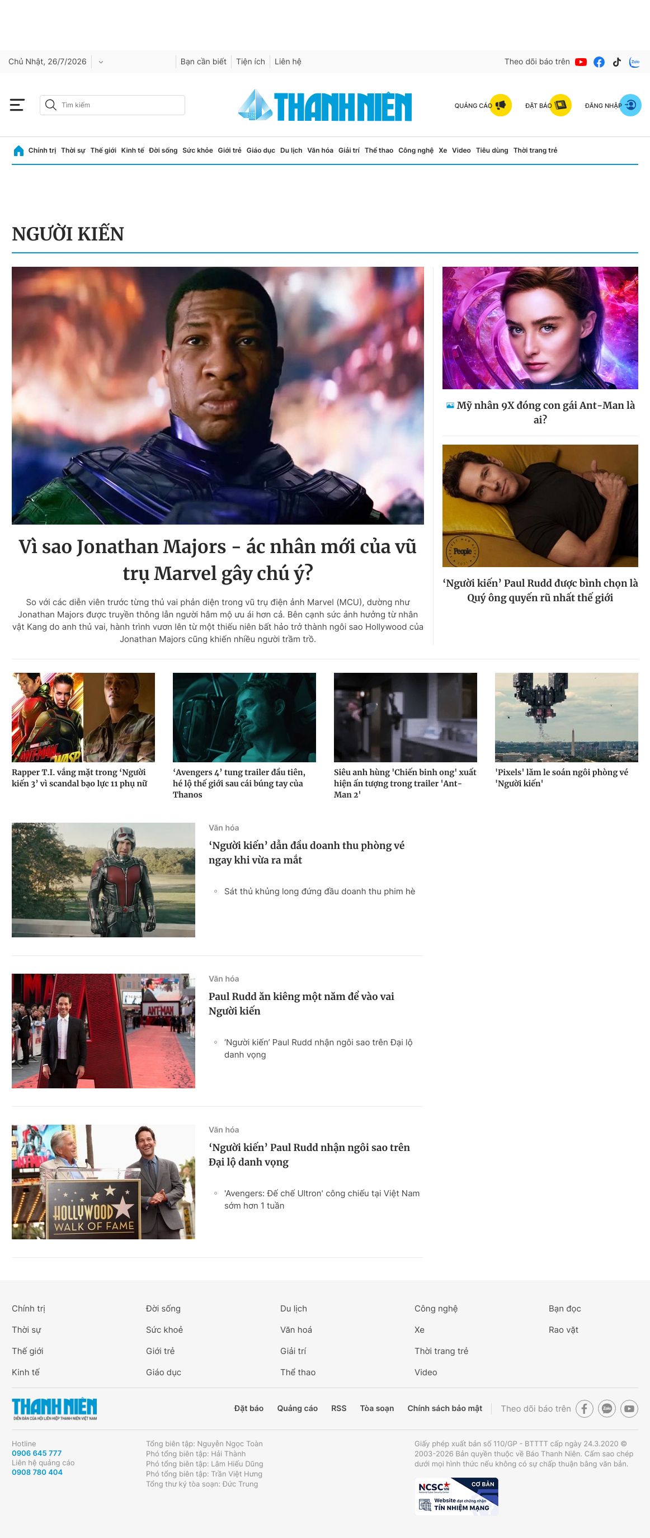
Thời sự (73, 150)
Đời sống (163, 150)
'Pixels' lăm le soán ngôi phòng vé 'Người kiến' (561, 778)
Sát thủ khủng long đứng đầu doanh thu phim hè (320, 891)
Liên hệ (288, 62)
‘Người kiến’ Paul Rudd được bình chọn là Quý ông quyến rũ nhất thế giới (540, 590)
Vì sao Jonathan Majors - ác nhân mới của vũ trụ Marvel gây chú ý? (218, 560)
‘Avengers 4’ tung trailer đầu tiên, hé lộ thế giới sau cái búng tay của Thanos (239, 783)
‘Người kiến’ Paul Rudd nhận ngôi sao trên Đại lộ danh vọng (318, 1048)
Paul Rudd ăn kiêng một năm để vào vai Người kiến (301, 1003)
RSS (338, 1408)
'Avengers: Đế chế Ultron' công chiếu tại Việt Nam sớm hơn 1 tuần (322, 1199)
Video (461, 150)
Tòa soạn (377, 1408)
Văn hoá (296, 1329)
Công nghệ (416, 150)
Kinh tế (132, 150)
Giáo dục (261, 150)
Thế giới (103, 150)
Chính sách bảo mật (444, 1408)
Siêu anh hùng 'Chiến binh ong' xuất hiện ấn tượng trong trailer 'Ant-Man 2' (405, 783)
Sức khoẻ (164, 1329)
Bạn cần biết (204, 62)
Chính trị (42, 150)
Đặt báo (248, 1408)
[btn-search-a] (51, 105)
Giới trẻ (230, 150)
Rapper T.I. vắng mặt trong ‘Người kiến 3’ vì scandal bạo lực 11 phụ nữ (79, 778)
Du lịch (291, 150)
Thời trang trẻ (536, 150)
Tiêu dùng (492, 150)
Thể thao (379, 150)
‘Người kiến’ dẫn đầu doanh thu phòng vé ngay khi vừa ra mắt (306, 852)
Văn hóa (320, 150)
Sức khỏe (197, 150)
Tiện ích (250, 62)
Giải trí (349, 150)
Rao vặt (563, 1329)
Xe (443, 150)
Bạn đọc (565, 1308)
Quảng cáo (297, 1408)
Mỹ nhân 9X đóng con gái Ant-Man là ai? (546, 412)
